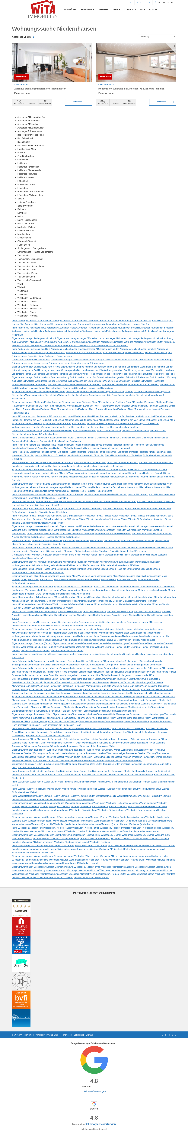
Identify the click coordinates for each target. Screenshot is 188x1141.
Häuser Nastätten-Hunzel (70, 611)
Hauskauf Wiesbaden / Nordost (35, 831)
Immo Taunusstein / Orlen (24, 739)
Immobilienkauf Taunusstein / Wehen (50, 760)
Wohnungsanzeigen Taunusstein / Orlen (136, 743)
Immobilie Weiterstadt (117, 796)
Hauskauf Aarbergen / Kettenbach (51, 331)
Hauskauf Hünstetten (135, 508)
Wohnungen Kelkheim (98, 562)
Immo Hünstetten (20, 508)
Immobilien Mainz (91, 579)
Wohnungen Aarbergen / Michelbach (146, 338)
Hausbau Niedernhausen (143, 640)
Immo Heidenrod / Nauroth (105, 469)
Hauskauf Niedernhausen (65, 640)
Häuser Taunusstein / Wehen (59, 757)
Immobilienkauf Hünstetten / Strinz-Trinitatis (115, 519)
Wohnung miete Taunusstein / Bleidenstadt (150, 700)
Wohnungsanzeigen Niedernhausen (29, 636)
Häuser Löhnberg (51, 569)
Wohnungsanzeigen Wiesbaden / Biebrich (90, 838)
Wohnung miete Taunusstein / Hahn (99, 718)
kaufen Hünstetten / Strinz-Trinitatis (128, 516)
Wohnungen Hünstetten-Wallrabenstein (155, 526)
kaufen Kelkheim (68, 565)
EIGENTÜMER (70, 9)
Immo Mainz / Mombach (23, 597)
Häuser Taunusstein (92, 689)
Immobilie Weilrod (77, 789)
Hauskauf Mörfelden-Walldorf (26, 608)
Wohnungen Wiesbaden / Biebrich (138, 835)
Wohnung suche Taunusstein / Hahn (134, 718)
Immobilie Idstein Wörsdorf (127, 555)
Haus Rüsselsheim (40, 654)
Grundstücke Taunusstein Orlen (27, 764)
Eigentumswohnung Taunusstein (144, 679)
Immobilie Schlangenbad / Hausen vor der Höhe (44, 672)
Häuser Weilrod (46, 789)
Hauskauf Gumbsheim (142, 438)
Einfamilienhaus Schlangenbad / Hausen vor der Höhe (74, 675)
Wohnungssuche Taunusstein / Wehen (87, 753)
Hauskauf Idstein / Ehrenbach (26, 551)
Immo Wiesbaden (84, 803)
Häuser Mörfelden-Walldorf (73, 604)
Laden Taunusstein (61, 679)
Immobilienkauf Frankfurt (127, 427)
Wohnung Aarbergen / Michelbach (140, 342)
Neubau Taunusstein (140, 693)
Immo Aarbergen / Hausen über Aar (29, 320)
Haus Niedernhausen (82, 636)
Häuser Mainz (46, 579)
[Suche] (131, 2)
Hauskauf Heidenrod (154, 445)
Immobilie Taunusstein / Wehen (116, 757)
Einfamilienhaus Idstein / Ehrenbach (92, 551)
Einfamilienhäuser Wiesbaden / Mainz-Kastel (33, 853)
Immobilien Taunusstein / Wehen (147, 757)
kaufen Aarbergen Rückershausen (136, 360)
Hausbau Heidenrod (120, 448)
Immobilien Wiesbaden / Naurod (47, 863)
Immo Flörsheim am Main (24, 416)
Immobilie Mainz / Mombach (151, 597)
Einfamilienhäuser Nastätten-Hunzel (111, 615)
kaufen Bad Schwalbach (35, 384)
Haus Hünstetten (37, 508)
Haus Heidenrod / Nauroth (150, 473)
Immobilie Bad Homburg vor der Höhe (77, 374)
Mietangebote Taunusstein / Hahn (132, 714)
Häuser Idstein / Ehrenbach (75, 547)
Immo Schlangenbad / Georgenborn (29, 661)
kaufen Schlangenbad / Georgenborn (135, 661)
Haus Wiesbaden (100, 806)
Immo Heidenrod (20, 445)
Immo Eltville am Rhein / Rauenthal (126, 402)
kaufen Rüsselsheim (79, 654)
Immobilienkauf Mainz (127, 579)
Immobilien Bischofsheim (137, 395)
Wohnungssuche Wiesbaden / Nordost (30, 874)
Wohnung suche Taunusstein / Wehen (51, 753)
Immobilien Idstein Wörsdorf (153, 555)
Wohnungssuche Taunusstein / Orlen (99, 743)
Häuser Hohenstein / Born (71, 501)
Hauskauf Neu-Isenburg (152, 622)
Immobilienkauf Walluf (124, 782)
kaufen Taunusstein (112, 689)
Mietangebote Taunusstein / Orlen (53, 739)
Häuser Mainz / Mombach (100, 597)
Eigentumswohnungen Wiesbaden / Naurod (32, 856)
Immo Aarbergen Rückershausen (104, 360)
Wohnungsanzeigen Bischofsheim (41, 395)
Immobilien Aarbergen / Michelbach (73, 345)
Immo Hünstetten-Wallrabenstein (120, 526)
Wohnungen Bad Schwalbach (123, 377)
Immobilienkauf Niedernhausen (93, 640)
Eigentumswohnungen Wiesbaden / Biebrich (33, 835)
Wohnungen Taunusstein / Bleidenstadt (110, 700)
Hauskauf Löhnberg (126, 569)
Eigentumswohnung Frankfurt (57, 423)
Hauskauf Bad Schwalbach (114, 384)
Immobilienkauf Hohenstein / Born (46, 505)
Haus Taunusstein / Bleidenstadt (27, 707)
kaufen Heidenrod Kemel (121, 487)
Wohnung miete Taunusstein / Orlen (29, 743)
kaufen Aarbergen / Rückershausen (129, 349)
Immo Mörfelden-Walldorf (24, 604)
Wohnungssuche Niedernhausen (145, 633)
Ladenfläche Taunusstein (82, 679)
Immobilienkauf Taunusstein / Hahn (64, 725)
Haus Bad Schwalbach (141, 381)
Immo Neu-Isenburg (21, 622)
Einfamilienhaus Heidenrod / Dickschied (123, 455)
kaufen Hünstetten (72, 508)
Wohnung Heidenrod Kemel (96, 487)
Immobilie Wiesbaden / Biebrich (27, 842)
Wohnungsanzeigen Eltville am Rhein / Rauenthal (134, 406)
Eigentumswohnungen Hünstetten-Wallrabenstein (35, 526)
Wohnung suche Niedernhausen (114, 633)
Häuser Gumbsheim (57, 438)
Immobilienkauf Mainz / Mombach (73, 601)
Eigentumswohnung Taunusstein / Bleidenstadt (81, 696)
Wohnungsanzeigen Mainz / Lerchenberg (80, 590)
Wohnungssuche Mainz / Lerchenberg (43, 590)
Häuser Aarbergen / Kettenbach (85, 328)
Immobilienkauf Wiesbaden (68, 810)
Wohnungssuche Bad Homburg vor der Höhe (82, 370)
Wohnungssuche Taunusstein (155, 686)
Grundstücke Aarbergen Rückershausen (31, 360)
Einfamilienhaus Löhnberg (24, 572)
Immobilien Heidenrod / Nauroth (103, 477)
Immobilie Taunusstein (151, 689)
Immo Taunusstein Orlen (83, 764)
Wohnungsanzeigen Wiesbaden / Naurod (88, 860)
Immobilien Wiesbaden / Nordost (57, 877)
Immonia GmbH (52, 1035)
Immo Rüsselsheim (21, 654)
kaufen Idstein (96, 540)
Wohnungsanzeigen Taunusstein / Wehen (126, 753)
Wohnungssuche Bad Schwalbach (51, 381)
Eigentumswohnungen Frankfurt (27, 423)
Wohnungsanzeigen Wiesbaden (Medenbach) (116, 821)
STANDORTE (130, 9)
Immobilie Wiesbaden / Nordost (136, 828)
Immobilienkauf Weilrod (134, 789)
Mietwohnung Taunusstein (24, 686)
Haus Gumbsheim (38, 438)
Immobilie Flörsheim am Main (159, 416)
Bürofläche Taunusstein (40, 679)
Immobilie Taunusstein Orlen (134, 764)
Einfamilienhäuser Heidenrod (77, 448)
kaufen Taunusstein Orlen (108, 764)
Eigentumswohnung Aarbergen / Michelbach (78, 338)
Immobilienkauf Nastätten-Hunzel (45, 615)
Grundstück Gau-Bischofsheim (57, 430)
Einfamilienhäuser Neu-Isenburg (85, 626)
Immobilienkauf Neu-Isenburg (26, 626)
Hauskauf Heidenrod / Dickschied (50, 455)
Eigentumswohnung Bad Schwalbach (68, 377)
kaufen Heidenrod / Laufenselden (122, 462)
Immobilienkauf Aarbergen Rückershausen (85, 363)
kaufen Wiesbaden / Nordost (106, 828)
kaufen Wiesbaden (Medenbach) (27, 824)
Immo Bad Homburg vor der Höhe (123, 367)
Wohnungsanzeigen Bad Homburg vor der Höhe (127, 370)
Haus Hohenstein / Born (47, 501)
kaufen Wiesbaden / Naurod (152, 860)
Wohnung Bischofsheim (69, 395)
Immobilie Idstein (112, 540)
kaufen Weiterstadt (98, 796)
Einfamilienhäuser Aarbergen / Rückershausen (49, 356)
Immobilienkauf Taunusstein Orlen (34, 767)
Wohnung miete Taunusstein (99, 686)
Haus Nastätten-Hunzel (46, 611)
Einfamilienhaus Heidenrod (50, 448)
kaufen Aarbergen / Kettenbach (115, 328)
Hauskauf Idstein (146, 540)
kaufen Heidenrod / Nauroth (45, 477)
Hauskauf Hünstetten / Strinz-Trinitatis (76, 519)
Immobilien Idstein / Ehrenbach (158, 547)
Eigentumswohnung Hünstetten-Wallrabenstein (82, 526)
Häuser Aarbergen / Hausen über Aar (98, 320)
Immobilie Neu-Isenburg (104, 622)
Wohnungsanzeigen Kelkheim (26, 565)
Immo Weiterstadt (20, 796)
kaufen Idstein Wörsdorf (102, 555)
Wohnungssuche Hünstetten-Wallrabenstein (75, 530)
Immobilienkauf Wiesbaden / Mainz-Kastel (104, 849)
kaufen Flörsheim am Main (131, 416)
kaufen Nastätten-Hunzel (94, 611)
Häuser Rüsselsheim (59, 654)
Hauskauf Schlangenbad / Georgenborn (99, 665)
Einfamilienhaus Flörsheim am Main (121, 420)
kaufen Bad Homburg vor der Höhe (41, 374)
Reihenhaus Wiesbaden (128, 803)
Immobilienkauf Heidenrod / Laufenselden (103, 466)
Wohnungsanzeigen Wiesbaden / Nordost (69, 874)
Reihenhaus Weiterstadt (40, 796)
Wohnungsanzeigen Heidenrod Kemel (64, 487)
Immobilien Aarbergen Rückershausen (45, 363)
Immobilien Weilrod (96, 789)
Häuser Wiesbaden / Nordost (78, 828)
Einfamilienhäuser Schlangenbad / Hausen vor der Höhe (127, 675)
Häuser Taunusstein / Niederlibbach (94, 728)
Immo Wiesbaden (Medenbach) (117, 817)
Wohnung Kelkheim (50, 565)
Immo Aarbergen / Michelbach (114, 338)
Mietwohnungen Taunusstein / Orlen (87, 739)
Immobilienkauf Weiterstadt (25, 799)
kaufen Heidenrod (93, 445)
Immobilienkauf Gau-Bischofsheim (41, 434)
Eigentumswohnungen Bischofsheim (29, 391)
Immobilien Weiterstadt (139, 796)
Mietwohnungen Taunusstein (149, 682)
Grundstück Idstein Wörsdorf (54, 555)
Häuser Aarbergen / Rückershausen (95, 349)
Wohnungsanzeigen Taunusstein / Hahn (50, 721)
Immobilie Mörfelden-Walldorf (126, 604)
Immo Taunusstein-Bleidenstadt (27, 771)
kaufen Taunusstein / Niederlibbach (128, 728)
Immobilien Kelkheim (106, 565)
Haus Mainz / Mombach (76, 597)
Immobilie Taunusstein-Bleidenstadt (153, 771)
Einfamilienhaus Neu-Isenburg (55, 626)
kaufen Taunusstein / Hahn (111, 721)
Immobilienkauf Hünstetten (158, 508)
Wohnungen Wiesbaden (104, 803)
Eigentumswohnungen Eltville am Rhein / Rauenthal (36, 402)
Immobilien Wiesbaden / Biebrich (58, 842)
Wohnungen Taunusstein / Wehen (137, 750)
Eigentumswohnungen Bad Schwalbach (31, 377)
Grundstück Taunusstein (79, 682)
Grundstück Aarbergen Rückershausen (69, 360)
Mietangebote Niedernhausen (119, 629)
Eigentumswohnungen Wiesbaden (28, 803)
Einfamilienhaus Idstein (30, 544)
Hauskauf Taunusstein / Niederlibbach (82, 732)
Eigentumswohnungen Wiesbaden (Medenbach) (35, 817)
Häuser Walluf (43, 782)
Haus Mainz (33, 579)
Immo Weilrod (18, 789)
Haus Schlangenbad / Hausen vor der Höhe (75, 668)
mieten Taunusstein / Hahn (137, 721)
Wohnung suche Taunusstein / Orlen (64, 743)
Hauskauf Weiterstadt (161, 796)
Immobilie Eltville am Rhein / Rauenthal (87, 409)
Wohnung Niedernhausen (59, 636)
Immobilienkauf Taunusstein (59, 693)
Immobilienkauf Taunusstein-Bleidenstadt (101, 774)
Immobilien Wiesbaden (23, 810)
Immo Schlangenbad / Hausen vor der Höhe (33, 668)
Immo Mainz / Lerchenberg (106, 587)
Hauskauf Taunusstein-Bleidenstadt (64, 774)
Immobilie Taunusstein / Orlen (71, 746)
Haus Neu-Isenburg (41, 622)
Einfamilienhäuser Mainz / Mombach (140, 601)
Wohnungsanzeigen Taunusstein (27, 689)
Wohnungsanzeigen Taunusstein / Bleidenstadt (118, 704)
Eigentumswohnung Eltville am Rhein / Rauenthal (85, 402)
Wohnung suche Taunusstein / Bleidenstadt (32, 704)
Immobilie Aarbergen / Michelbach (39, 345)
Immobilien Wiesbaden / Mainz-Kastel (30, 849)
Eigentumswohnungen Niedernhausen (30, 629)
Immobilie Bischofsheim (113, 395)
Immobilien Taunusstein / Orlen (100, 746)
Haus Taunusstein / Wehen (32, 757)
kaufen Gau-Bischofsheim (109, 430)
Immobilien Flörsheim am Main (26, 420)
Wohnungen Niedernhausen (53, 633)
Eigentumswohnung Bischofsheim (63, 391)
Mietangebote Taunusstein (122, 682)
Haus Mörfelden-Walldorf (48, 604)
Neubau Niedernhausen (119, 640)
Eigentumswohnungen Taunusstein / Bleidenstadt (35, 696)
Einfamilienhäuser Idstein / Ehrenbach (128, 551)
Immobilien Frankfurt (104, 427)
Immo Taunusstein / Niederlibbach (28, 728)
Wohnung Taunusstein (54, 689)
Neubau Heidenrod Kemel (73, 491)
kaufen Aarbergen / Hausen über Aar (133, 320)
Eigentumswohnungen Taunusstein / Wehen (33, 750)
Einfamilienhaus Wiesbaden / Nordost (104, 831)
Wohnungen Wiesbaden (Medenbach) (151, 817)
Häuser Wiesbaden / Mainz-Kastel (91, 845)
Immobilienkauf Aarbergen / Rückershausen (123, 352)
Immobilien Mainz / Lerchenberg (40, 594)
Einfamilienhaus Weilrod (157, 789)
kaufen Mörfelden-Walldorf (99, 604)
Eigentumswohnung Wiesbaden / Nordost (74, 867)
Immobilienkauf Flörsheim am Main (87, 420)
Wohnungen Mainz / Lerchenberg (135, 587)
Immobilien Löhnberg (106, 569)
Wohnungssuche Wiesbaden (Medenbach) (73, 821)
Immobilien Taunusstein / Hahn (32, 725)
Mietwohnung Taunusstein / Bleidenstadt (72, 700)
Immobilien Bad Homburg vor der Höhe (114, 374)
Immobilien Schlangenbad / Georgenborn (60, 665)
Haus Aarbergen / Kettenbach (55, 328)
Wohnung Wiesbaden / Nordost (104, 874)
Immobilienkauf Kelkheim (128, 565)
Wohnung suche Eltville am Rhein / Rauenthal (44, 406)
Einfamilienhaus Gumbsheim (38, 441)
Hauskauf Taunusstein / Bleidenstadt (78, 711)
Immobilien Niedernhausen (40, 640)
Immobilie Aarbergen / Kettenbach (147, 328)
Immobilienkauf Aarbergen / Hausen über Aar (127, 324)
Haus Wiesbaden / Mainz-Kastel (58, 845)
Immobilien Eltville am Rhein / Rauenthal (125, 409)
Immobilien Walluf (88, 782)
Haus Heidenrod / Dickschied (54, 452)
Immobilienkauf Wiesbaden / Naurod (80, 863)
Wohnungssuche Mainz (130, 576)
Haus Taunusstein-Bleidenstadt (57, 771)
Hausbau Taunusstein (160, 693)
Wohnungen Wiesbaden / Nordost (83, 870)
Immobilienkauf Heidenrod (24, 448)
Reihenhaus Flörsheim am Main (52, 416)
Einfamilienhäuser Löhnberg (50, 572)
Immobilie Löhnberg (86, 569)
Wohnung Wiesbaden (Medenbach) (155, 821)
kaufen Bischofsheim (91, 395)
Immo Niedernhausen (94, 629)
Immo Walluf (18, 782)
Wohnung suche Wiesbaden (153, 803)
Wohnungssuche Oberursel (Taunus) (38, 647)
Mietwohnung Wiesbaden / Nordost (49, 870)
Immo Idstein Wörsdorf (79, 555)
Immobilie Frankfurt (85, 427)
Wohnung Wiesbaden (81, 806)
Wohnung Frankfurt (50, 427)
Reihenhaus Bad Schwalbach (152, 377)
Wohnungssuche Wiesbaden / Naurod (50, 860)
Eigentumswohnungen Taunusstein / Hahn (32, 714)
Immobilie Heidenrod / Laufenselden (156, 462)
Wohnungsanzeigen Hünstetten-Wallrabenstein (118, 530)
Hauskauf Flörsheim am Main (56, 420)
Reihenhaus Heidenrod (39, 445)
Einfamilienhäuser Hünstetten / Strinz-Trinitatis (43, 523)
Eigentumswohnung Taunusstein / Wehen (74, 750)
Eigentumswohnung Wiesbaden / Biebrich (74, 835)
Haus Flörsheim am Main (80, 416)
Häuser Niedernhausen (103, 636)
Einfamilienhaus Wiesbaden (95, 810)
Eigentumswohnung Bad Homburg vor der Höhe (84, 367)
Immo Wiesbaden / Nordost (25, 828)
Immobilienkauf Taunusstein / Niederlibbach (120, 732)
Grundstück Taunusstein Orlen (57, 764)
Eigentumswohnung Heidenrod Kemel (69, 484)
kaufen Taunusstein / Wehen (87, 757)
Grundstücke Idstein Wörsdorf (26, 555)
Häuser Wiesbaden (118, 806)
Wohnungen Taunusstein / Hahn (66, 718)
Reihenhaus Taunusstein (73, 686)
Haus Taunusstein (73, 689)
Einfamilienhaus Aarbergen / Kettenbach (125, 331)
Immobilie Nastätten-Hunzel (120, 611)
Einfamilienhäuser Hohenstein (53, 498)
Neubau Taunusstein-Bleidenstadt (137, 774)
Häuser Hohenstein (55, 494)
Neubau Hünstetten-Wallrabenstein (28, 537)
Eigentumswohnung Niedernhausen (66, 629)
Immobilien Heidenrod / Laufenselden (30, 466)
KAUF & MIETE (87, 9)
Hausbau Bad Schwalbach (100, 388)
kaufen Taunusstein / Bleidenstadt (92, 707)
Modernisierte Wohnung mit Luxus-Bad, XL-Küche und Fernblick (131, 89)
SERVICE (116, 9)
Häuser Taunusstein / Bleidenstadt (59, 707)
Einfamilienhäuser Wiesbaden (123, 810)
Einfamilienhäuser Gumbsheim (66, 441)
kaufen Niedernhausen (126, 636)
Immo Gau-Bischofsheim (84, 430)
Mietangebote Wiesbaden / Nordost (138, 867)
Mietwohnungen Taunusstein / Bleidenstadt (32, 700)
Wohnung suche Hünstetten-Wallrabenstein (32, 530)
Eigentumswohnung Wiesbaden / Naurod (73, 856)
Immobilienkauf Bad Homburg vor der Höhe (154, 374)
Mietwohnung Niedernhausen (26, 633)
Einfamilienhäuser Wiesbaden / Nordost (141, 831)
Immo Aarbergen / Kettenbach (26, 328)
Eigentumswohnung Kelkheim (57, 562)
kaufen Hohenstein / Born (96, 501)
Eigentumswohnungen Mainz (26, 576)
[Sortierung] (157, 36)
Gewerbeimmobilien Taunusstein (27, 682)
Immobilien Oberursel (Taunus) (35, 650)
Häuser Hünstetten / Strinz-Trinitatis (94, 516)
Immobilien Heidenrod (133, 445)
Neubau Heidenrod (101, 448)
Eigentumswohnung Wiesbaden (60, 803)
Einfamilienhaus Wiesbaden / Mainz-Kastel (144, 849)
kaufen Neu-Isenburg (82, 622)
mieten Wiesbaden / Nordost (161, 874)
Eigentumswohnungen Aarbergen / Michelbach (34, 338)
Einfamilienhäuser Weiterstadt (79, 799)
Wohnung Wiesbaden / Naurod (123, 860)
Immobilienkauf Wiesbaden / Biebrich (92, 842)
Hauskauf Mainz (108, 579)
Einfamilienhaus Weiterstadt (51, 799)
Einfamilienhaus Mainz (148, 579)
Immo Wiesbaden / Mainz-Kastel (27, 845)
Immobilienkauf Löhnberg (148, 569)
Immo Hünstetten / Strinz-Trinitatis (28, 516)
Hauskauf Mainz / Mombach (43, 601)
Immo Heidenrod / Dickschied (26, 452)
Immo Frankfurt (79, 423)
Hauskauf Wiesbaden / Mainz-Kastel (65, 849)
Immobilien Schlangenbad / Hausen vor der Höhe (91, 672)
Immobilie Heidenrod (112, 445)
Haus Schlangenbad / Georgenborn (64, 661)
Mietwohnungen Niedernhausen (149, 629)
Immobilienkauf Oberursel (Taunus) (67, 650)
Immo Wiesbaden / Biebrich (108, 835)
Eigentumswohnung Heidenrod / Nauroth (73, 469)
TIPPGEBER (103, 9)
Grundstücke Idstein (21, 540)
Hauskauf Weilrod (114, 789)
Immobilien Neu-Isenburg (128, 622)
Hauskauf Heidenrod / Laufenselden (65, 466)
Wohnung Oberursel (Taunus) (109, 647)
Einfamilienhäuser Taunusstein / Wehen (123, 760)
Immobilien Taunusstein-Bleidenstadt (29, 774)
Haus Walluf (30, 782)
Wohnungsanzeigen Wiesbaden (55, 806)
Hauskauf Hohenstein (138, 494)
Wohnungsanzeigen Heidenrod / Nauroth (87, 473)
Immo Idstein (56, 540)
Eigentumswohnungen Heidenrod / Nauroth (32, 469)
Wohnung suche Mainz (108, 576)
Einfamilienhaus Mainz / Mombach (105, 601)
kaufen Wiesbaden (137, 806)
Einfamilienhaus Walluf (146, 782)
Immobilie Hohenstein (94, 494)
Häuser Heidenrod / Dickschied (83, 452)
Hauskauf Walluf (105, 782)
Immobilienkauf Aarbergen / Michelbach (109, 345)
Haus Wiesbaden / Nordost (51, 828)
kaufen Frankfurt (67, 427)
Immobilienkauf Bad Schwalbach (143, 384)
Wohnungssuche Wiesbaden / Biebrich (51, 838)
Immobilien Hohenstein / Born (151, 501)
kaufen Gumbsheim (77, 438)
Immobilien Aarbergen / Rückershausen (46, 352)
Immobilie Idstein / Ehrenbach (128, 547)
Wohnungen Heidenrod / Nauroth (135, 469)
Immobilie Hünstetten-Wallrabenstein (76, 533)
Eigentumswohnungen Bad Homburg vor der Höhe (36, 367)
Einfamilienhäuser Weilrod (24, 792)
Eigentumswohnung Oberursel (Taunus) (72, 643)
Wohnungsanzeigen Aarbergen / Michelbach (102, 342)
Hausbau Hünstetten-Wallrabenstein (63, 537)
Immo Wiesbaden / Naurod (106, 856)
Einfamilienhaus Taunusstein (86, 693)
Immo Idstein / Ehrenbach (24, 547)
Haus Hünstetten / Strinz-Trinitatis (61, 516)
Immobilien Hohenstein (116, 494)
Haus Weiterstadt (61, 796)
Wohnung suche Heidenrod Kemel (156, 484)
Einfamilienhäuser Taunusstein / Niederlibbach (48, 735)
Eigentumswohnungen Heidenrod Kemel (31, 484)
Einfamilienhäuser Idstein (53, 544)
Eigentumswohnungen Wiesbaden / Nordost (33, 867)
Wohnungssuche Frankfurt (146, 423)
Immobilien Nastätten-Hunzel (147, 611)
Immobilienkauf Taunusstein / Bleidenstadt (116, 711)
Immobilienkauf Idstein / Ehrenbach (57, 551)
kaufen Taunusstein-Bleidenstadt (120, 771)
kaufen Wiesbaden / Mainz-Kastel (124, 845)
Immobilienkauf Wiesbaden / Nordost (68, 831)
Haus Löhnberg (35, 569)
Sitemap (89, 1035)
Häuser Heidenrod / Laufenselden (90, 462)
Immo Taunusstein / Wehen (107, 750)
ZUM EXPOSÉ (77, 102)
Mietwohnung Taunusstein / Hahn (35, 718)
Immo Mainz (72, 576)
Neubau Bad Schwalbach (75, 388)
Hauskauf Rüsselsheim (147, 654)
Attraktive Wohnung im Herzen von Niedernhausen (40, 89)
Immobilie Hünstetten (92, 508)
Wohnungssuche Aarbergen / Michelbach (61, 342)
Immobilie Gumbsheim (97, 438)
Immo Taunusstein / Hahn (103, 714)
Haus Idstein (69, 540)
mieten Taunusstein (131, 689)
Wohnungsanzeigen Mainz (154, 576)
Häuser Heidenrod (76, 445)
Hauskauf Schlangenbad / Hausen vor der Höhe (138, 672)
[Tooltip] (106, 1129)
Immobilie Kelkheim (86, 565)
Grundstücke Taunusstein (56, 682)
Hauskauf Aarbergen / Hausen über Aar (87, 324)
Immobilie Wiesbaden (156, 806)
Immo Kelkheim (79, 562)
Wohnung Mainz (19, 579)
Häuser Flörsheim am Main (105, 416)
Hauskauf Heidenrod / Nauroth (133, 477)
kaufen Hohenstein (74, 494)
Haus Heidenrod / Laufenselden (58, 462)
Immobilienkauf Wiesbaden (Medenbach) (133, 824)
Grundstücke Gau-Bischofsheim (27, 430)
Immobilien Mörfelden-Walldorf (155, 604)
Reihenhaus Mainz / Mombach (50, 597)
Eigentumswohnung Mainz (52, 576)
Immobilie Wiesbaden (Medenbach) (60, 824)
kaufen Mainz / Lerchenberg (144, 590)
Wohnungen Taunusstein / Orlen (152, 739)
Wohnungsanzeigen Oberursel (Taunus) (75, 647)
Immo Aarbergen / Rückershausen (28, 349)
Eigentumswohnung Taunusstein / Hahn (72, 714)
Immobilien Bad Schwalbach (87, 384)
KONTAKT (153, 9)
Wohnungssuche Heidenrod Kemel (28, 487)
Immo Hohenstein (20, 494)
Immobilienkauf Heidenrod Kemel (45, 491)
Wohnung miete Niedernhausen (83, 633)
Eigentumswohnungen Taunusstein (111, 679)
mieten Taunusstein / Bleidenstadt (125, 707)
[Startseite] (42, 9)
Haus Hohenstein (37, 494)
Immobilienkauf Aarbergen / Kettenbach (87, 331)
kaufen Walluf (56, 782)
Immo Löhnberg (19, 569)
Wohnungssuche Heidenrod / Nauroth (50, 473)
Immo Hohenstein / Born (23, 501)
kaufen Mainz (60, 579)
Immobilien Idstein (129, 540)
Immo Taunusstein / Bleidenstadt (119, 696)
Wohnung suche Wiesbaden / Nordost (154, 870)
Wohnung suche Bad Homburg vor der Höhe (39, 370)
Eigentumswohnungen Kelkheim (27, 562)
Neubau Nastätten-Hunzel (141, 615)
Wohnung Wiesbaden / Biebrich (126, 838)
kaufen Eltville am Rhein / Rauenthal (50, 409)
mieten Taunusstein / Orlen (43, 746)
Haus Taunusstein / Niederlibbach (61, 728)
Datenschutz (79, 1035)
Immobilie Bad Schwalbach (61, 384)
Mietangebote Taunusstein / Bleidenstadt (155, 696)
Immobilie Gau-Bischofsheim (135, 430)
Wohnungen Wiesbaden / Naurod (136, 856)
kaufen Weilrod (62, 789)
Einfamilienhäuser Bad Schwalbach (45, 388)
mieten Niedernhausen (148, 636)
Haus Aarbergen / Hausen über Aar (63, 320)
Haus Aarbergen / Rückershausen (61, 349)
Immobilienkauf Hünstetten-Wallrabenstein (152, 533)
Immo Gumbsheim (21, 438)
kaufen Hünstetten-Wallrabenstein (43, 533)
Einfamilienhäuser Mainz (23, 583)
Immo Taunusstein (100, 682)
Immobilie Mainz (75, 579)
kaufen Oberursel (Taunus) (136, 647)
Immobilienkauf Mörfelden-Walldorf (56, 608)
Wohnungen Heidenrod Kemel (125, 484)
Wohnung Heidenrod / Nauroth (122, 473)
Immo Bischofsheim (89, 391)
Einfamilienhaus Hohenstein (25, 498)
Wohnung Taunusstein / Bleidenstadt (158, 704)
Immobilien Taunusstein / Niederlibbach (44, 732)
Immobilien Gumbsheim (120, 438)
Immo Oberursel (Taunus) (103, 643)
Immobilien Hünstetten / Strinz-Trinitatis (39, 519)
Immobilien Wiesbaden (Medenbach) (95, 824)
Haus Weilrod (32, 789)
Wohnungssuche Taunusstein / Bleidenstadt (74, 704)
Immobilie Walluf (72, 782)
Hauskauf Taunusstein (34, 693)
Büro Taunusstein (20, 679)
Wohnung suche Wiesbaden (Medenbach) (32, 821)
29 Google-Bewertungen (94, 1091)
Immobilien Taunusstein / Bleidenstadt (42, 711)
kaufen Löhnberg (68, 569)
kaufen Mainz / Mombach (125, 597)
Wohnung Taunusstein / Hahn (83, 721)
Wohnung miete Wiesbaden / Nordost (117, 870)
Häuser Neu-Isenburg (61, 622)
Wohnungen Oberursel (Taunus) (131, 643)
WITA (142, 9)
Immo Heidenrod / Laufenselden (27, 462)
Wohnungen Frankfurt (97, 423)
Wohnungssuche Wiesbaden (25, 806)
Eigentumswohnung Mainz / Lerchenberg (73, 587)
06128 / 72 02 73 (165, 2)
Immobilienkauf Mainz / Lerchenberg (73, 594)
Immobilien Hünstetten (113, 508)
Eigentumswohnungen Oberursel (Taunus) (32, 643)
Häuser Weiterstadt (79, 796)
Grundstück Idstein (40, 540)
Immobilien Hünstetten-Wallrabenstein (113, 533)
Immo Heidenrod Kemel (99, 484)
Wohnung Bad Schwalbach (117, 381)
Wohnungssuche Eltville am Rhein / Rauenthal (89, 406)
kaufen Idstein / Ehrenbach (101, 547)
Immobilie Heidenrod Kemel (147, 487)
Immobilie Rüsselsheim (101, 654)
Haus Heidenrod (59, 445)
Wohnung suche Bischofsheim (139, 391)
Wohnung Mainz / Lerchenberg (115, 590)
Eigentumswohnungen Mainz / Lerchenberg (32, 587)
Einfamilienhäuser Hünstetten (53, 512)
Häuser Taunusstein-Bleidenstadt (88, 771)
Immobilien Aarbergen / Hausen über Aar (48, 324)
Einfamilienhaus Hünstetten (25, 512)
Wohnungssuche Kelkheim (147, 562)
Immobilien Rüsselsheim (124, 654)
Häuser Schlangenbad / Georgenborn (99, 661)
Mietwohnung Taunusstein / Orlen (120, 739)
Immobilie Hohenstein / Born (122, 501)
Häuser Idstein (82, 540)
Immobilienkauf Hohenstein (162, 494)
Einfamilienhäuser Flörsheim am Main (157, 420)
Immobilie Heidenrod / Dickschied (145, 452)
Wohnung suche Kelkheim (121, 562)
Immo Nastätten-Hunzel (23, 611)
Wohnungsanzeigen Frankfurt (26, 427)
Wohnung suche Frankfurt (120, 423)
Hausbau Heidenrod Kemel (100, 491)
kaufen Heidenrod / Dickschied (113, 452)
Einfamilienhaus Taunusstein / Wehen (86, 760)
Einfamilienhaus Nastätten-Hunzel (77, 615)
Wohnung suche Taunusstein (127, 686)
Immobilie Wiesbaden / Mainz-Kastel (157, 845)
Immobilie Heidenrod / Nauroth (73, 477)
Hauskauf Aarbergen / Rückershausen (84, 352)
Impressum (67, 1035)
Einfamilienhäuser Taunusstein (115, 693)
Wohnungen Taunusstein (49, 686)
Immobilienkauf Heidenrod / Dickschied (85, 455)
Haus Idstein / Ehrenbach (49, 547)
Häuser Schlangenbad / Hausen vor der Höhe (118, 668)
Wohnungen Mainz (87, 576)
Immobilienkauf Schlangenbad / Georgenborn (140, 665)
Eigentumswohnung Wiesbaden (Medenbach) (80, 817)
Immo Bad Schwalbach (98, 377)
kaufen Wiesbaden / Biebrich (155, 838)
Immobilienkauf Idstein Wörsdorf (27, 558)
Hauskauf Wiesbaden (44, 810)
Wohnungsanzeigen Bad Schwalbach (86, 381)
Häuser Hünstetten (54, 508)
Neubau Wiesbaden (147, 810)
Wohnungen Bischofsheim (111, 391)
